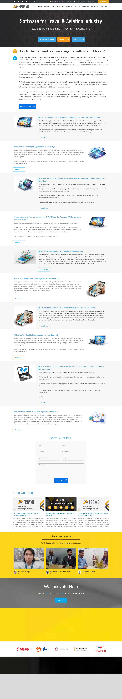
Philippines (21, 574)
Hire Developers (68, 8)
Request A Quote (27, 106)
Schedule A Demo (47, 39)
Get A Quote (78, 39)
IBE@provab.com (80, 1)
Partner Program (92, 1)
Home (40, 6)
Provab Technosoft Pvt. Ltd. (73, 696)
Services (47, 8)
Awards (77, 6)
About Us (94, 8)
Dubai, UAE (85, 574)
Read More (44, 138)
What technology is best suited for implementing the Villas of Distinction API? (69, 117)
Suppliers (56, 8)
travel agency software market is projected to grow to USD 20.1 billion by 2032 (51, 92)
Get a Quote (103, 2)
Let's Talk (61, 600)
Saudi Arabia (53, 574)
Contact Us (103, 6)
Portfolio (85, 8)
